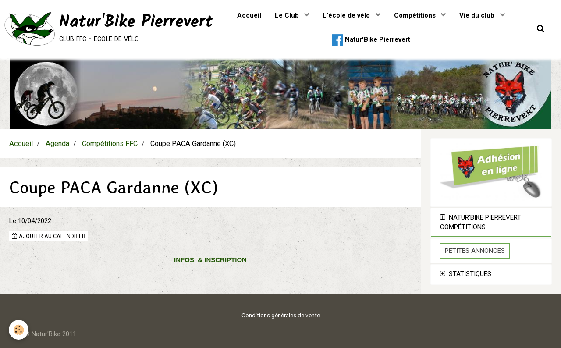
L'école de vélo (347, 15)
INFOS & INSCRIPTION (210, 259)
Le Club (288, 15)
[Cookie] (18, 330)
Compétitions (415, 15)
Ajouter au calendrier (48, 236)
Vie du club (477, 15)
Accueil (249, 15)
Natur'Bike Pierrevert (371, 39)
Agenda (57, 143)
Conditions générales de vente (280, 315)
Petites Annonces (475, 251)
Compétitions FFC (110, 143)
